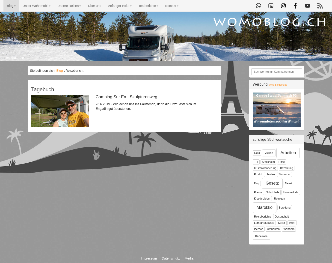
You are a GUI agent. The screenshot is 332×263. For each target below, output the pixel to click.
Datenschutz (171, 258)
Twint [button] (292, 222)
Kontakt (171, 6)
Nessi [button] (288, 183)
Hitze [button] (282, 162)
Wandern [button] (288, 229)
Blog (11, 6)
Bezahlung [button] (286, 168)
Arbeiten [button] (288, 152)
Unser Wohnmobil (36, 6)
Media (189, 258)
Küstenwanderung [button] (265, 168)
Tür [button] (256, 162)
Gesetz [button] (272, 183)
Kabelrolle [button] (261, 236)
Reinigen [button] (279, 198)
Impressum (149, 258)
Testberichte (148, 6)
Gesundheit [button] (282, 216)
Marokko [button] (265, 207)
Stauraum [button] (284, 174)
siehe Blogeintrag (278, 85)
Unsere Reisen (69, 6)
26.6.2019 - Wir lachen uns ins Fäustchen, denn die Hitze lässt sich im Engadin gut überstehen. (149, 103)
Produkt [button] (259, 174)
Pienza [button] (258, 192)
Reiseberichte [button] (262, 216)
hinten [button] (271, 174)
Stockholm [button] (268, 162)
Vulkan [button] (269, 153)
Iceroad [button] (258, 229)
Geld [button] (257, 153)
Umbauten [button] (273, 229)
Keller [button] (281, 222)
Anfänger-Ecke (120, 6)
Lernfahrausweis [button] (264, 222)
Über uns (94, 6)
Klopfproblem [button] (262, 198)
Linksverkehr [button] (291, 192)
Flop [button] (256, 183)
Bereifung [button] (284, 207)
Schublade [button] (272, 192)
